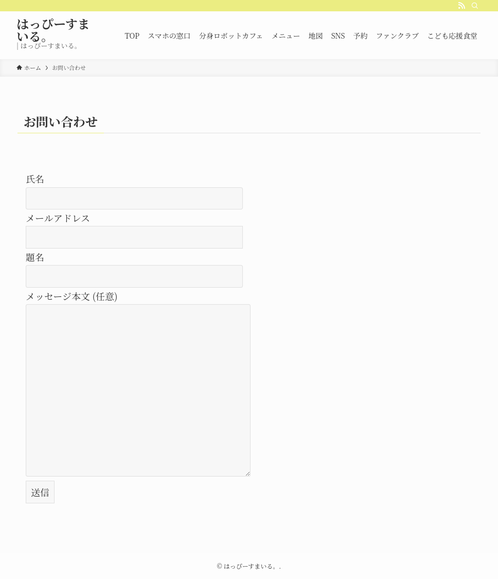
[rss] (461, 5)
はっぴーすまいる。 (53, 29)
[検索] (475, 5)
